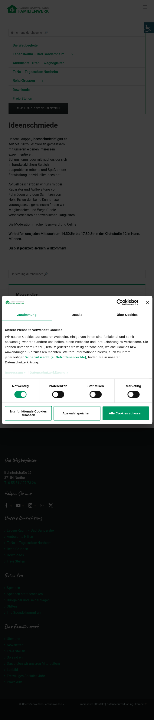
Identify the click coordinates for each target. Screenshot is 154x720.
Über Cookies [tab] (127, 314)
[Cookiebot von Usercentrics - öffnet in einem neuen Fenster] (119, 302)
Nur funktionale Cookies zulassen (28, 413)
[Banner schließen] (147, 302)
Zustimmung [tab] (26, 314)
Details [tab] (77, 314)
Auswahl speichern (77, 413)
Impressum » (15, 372)
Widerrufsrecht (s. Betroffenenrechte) (55, 357)
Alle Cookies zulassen (125, 413)
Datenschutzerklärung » (49, 372)
